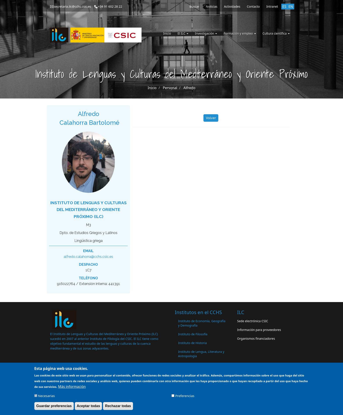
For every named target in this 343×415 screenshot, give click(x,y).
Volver (211, 118)
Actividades (232, 6)
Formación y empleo (240, 33)
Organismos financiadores (256, 338)
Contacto (253, 6)
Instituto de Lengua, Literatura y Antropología (201, 354)
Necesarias (46, 397)
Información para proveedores (259, 330)
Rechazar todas (118, 407)
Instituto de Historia (192, 343)
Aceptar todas (88, 407)
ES (284, 6)
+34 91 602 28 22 (110, 6)
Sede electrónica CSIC (252, 321)
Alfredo (189, 87)
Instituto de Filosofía (192, 334)
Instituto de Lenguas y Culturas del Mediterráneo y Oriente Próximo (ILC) (88, 209)
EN (291, 6)
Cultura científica (276, 33)
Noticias (211, 6)
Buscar (194, 6)
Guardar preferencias (54, 407)
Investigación (206, 33)
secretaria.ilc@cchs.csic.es (72, 6)
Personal (170, 87)
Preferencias (184, 397)
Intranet (272, 6)
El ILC (183, 33)
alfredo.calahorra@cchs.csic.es (88, 257)
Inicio (167, 33)
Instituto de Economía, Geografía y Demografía (202, 323)
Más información (72, 388)
